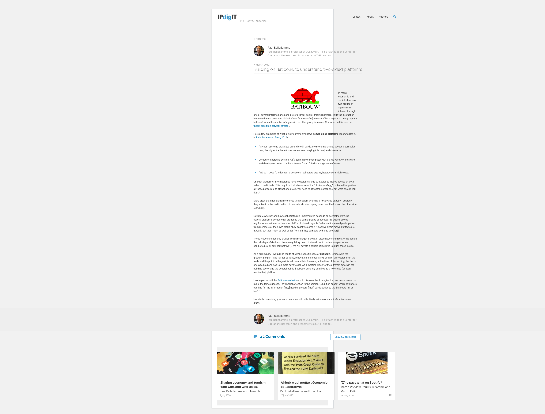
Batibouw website (287, 280)
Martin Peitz (348, 391)
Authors (383, 16)
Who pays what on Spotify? (361, 382)
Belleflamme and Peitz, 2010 (271, 137)
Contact (356, 16)
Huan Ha (254, 391)
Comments (269, 336)
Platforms (261, 38)
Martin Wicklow (350, 387)
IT (254, 38)
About (370, 16)
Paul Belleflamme (279, 48)
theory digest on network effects (271, 125)
